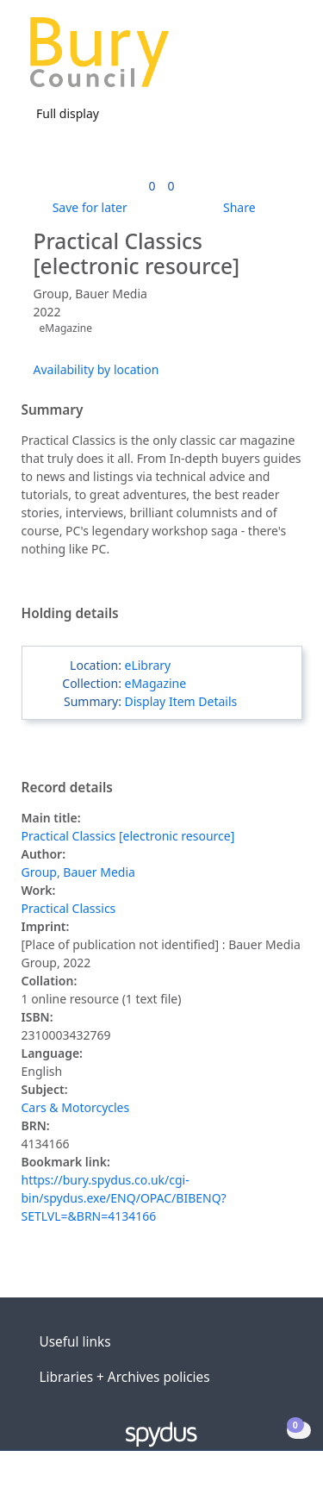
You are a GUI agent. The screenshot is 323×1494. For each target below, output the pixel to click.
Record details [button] (67, 788)
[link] (151, 186)
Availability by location (96, 369)
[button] (263, 59)
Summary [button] (53, 410)
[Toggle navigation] (284, 59)
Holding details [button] (70, 614)
